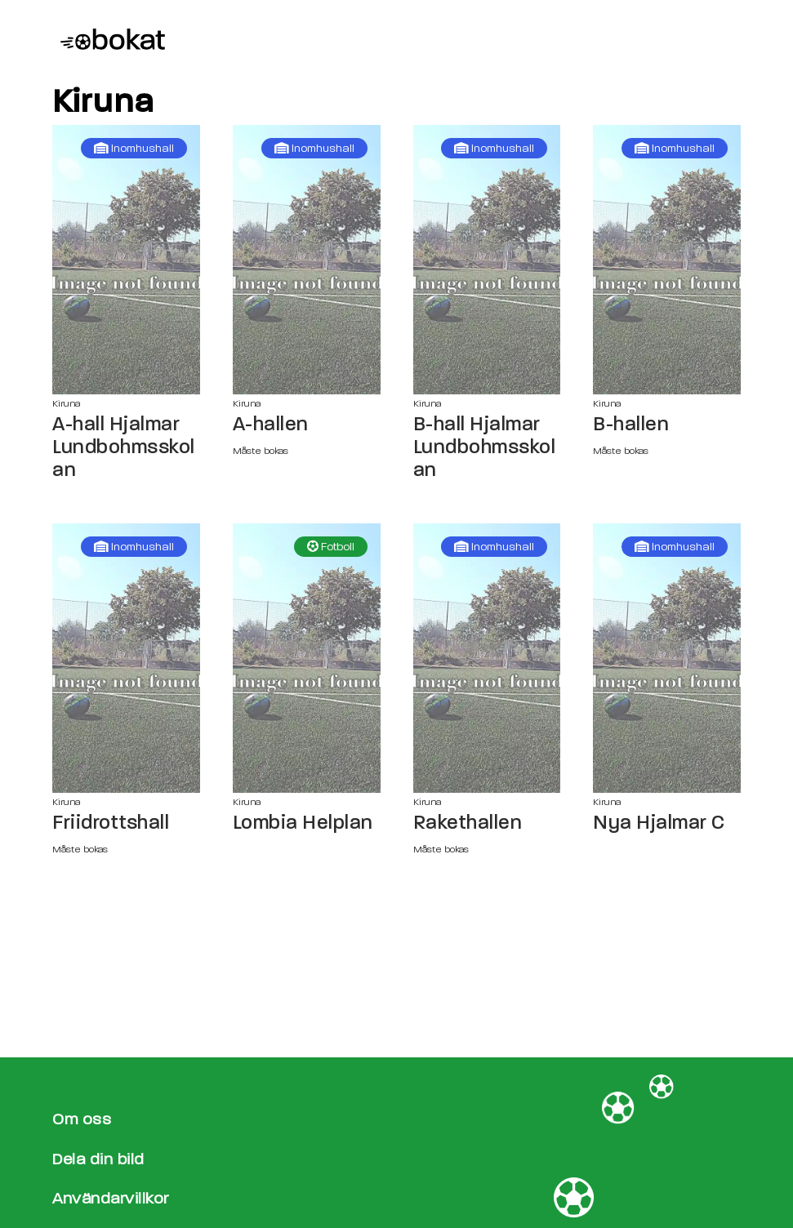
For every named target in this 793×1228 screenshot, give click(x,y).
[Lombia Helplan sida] (307, 658)
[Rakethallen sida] (487, 658)
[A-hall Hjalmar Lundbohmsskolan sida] (126, 259)
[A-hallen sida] (307, 259)
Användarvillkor (110, 1198)
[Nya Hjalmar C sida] (667, 658)
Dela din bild (98, 1159)
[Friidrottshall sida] (126, 658)
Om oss (81, 1119)
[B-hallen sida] (667, 259)
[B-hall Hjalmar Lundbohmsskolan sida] (487, 259)
